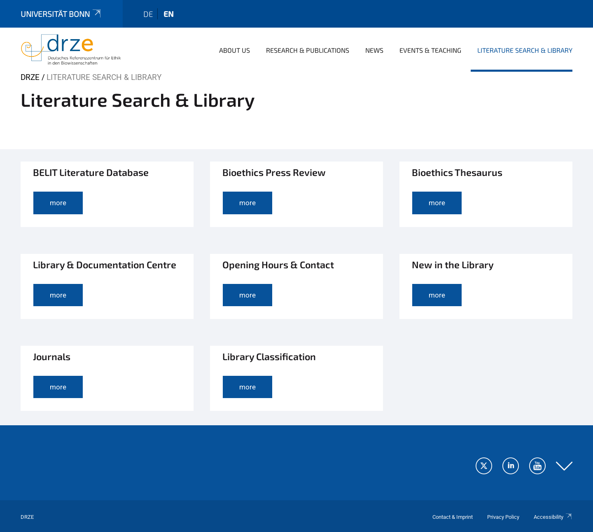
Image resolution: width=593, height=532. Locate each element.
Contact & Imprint (452, 517)
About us (234, 50)
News (374, 50)
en (168, 14)
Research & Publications (307, 50)
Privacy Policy (503, 517)
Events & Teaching (430, 50)
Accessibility (553, 517)
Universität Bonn (61, 14)
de (148, 14)
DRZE (30, 77)
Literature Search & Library (524, 50)
